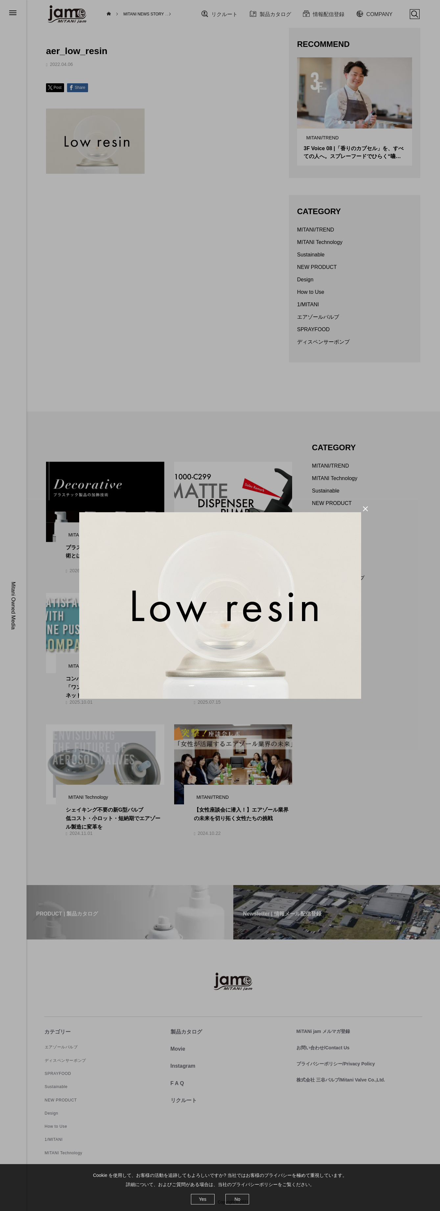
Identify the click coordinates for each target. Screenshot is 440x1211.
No (237, 1199)
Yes (202, 1199)
